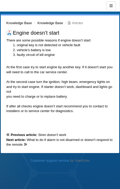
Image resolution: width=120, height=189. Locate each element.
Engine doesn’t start (36, 33)
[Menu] (111, 5)
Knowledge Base (19, 23)
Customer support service (49, 160)
